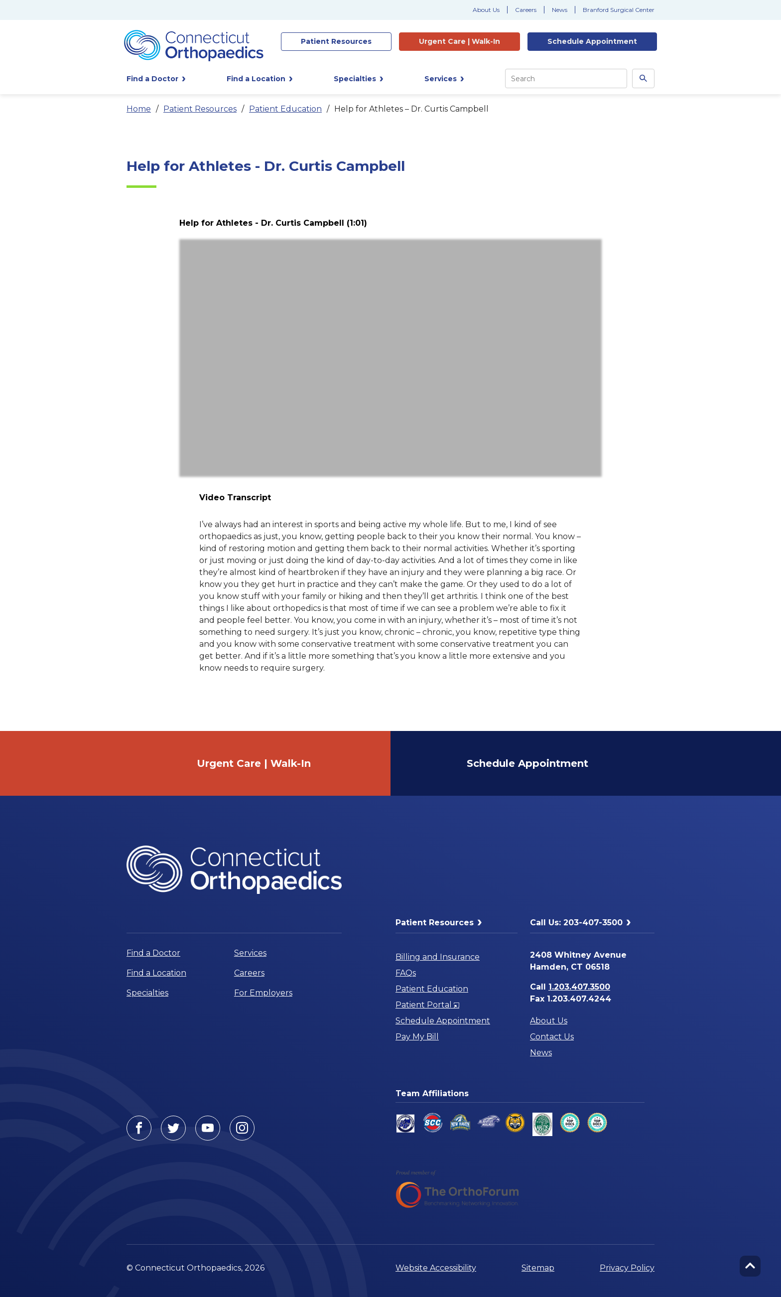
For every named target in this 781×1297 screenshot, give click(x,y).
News (559, 9)
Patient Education (285, 109)
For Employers (263, 993)
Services (250, 953)
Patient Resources (200, 109)
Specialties (147, 993)
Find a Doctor (153, 953)
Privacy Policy (627, 1268)
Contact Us (552, 1036)
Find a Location (156, 973)
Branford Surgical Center (618, 9)
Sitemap (537, 1268)
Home (139, 109)
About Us (486, 9)
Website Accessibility (435, 1268)
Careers (525, 9)
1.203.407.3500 (579, 987)
